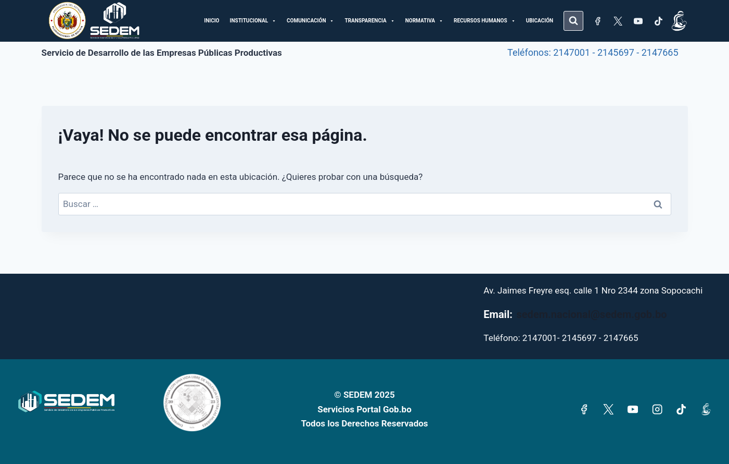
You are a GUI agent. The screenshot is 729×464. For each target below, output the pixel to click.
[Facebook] (597, 21)
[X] (617, 21)
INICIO (211, 20)
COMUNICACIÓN (310, 20)
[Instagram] (657, 409)
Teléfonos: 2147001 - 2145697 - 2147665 (592, 52)
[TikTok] (658, 21)
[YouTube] (638, 21)
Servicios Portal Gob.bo (364, 409)
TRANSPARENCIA (369, 20)
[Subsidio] (679, 21)
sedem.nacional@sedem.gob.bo (592, 314)
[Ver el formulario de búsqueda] (573, 21)
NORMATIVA (424, 20)
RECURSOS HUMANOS (485, 20)
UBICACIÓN (540, 20)
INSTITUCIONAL (253, 20)
